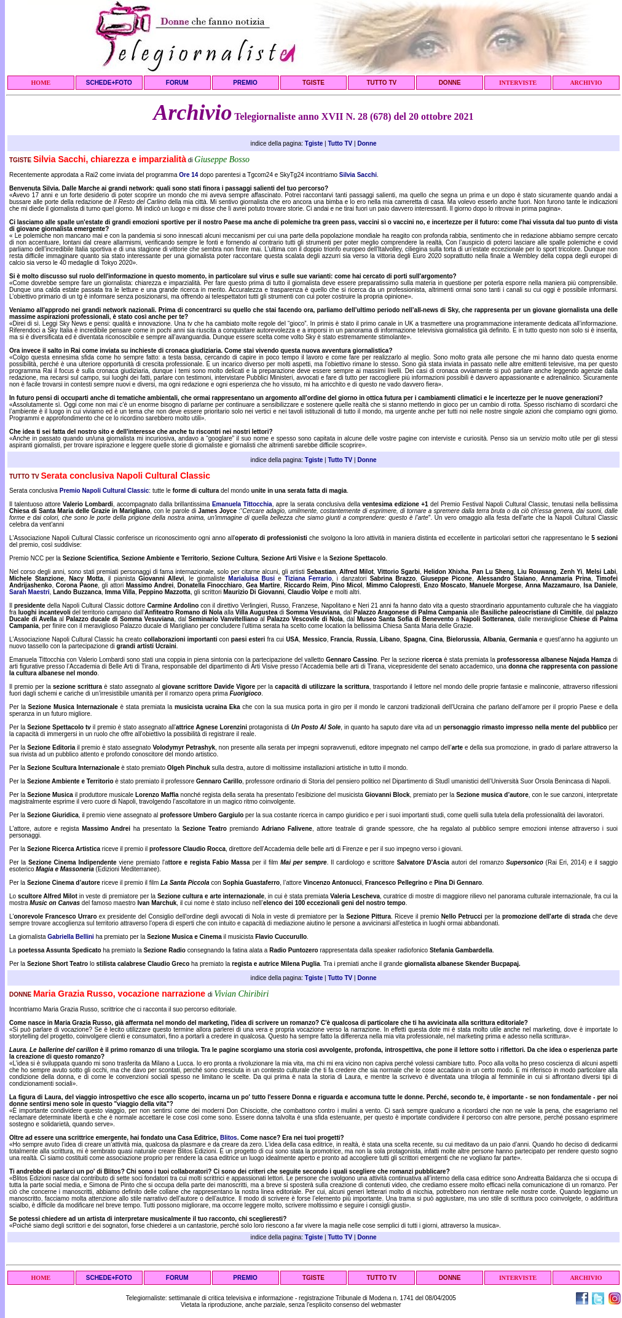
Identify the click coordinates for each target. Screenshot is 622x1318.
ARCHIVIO (586, 82)
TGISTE (313, 82)
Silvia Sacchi (358, 174)
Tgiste (314, 143)
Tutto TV (340, 143)
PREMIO (245, 82)
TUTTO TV (381, 82)
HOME (41, 82)
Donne (366, 143)
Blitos (228, 1137)
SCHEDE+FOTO (109, 82)
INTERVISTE (518, 82)
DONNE (450, 82)
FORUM (177, 82)
